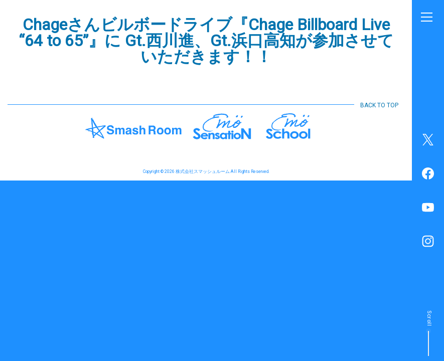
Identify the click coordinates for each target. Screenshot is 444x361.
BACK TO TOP (379, 105)
